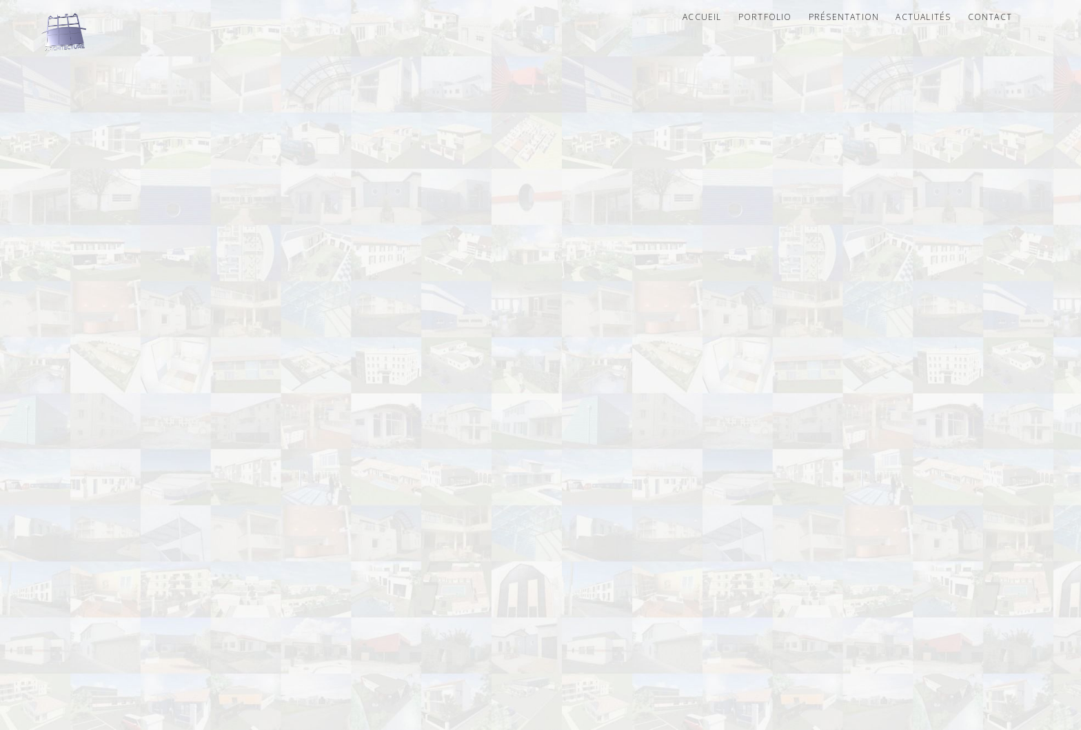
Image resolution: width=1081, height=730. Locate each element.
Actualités (923, 17)
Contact (990, 17)
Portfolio (765, 17)
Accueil (702, 17)
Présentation (844, 17)
